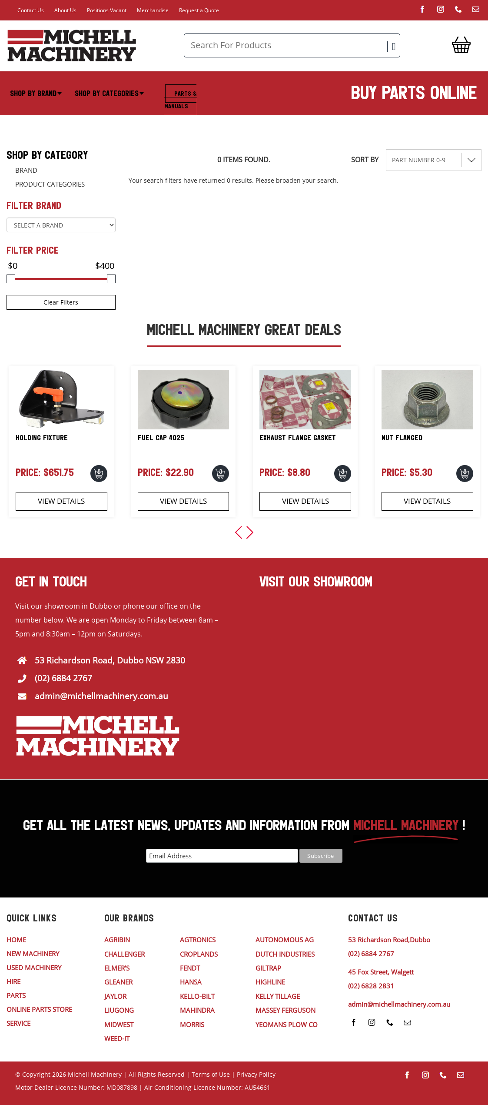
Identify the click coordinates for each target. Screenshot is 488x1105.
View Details (61, 501)
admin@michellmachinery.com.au (101, 696)
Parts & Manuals (180, 99)
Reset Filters (368, 185)
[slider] (11, 279)
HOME (16, 939)
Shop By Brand (36, 93)
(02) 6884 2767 (63, 678)
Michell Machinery (95, 1074)
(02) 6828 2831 (371, 985)
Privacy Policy (256, 1074)
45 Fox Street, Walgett (381, 972)
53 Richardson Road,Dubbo (389, 939)
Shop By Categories (109, 93)
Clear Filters (60, 302)
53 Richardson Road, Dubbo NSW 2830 (110, 660)
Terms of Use (211, 1074)
